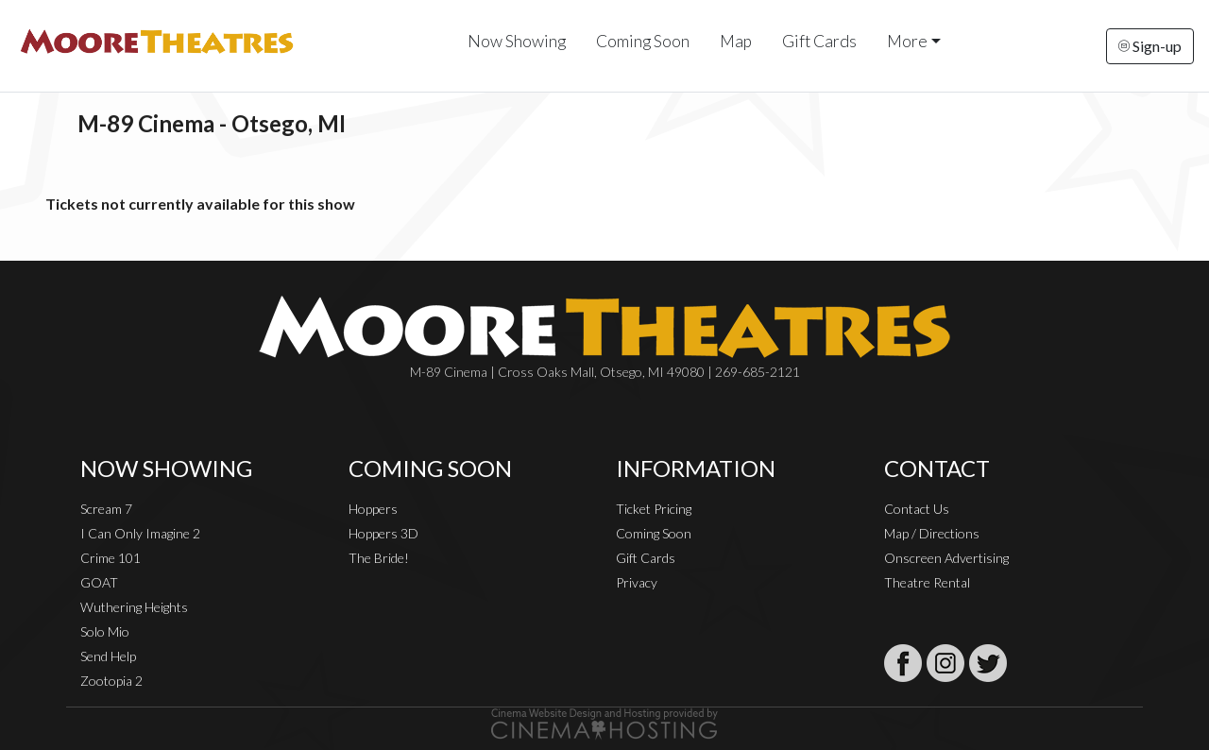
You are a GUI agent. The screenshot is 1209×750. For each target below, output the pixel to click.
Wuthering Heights (134, 607)
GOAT (99, 582)
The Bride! (379, 558)
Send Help (108, 656)
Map (736, 41)
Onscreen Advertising (946, 558)
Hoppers (373, 509)
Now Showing (517, 41)
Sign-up (1150, 46)
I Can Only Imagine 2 (140, 533)
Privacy (636, 582)
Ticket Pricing (653, 509)
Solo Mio (104, 631)
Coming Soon (643, 41)
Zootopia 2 (111, 681)
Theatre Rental (927, 582)
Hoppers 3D (383, 533)
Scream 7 (106, 509)
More (907, 41)
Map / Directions (931, 533)
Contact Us (916, 509)
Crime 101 (110, 558)
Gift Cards (819, 41)
